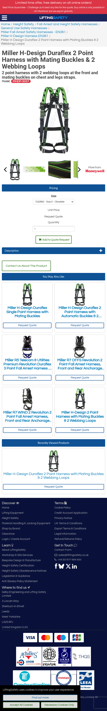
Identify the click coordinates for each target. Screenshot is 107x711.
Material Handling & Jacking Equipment (26, 523)
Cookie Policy (62, 507)
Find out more (40, 697)
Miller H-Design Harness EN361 (24, 36)
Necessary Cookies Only (59, 705)
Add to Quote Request (54, 239)
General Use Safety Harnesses (24, 28)
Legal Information (65, 533)
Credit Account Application (70, 512)
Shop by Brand (11, 528)
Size (53, 196)
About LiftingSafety (14, 549)
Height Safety (23, 24)
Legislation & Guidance (16, 576)
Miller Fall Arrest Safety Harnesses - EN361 (33, 32)
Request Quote (27, 325)
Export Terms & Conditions (70, 528)
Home (5, 24)
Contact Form (62, 549)
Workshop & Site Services (17, 555)
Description (53, 251)
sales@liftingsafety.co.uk (71, 555)
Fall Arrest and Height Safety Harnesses (67, 24)
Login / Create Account (16, 539)
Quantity (53, 222)
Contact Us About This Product (26, 265)
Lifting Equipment (13, 512)
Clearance (8, 533)
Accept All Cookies (21, 705)
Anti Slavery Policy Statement (20, 581)
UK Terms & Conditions (68, 523)
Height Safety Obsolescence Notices (24, 570)
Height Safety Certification (18, 565)
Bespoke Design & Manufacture (21, 560)
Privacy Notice (63, 518)
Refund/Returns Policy (68, 539)
